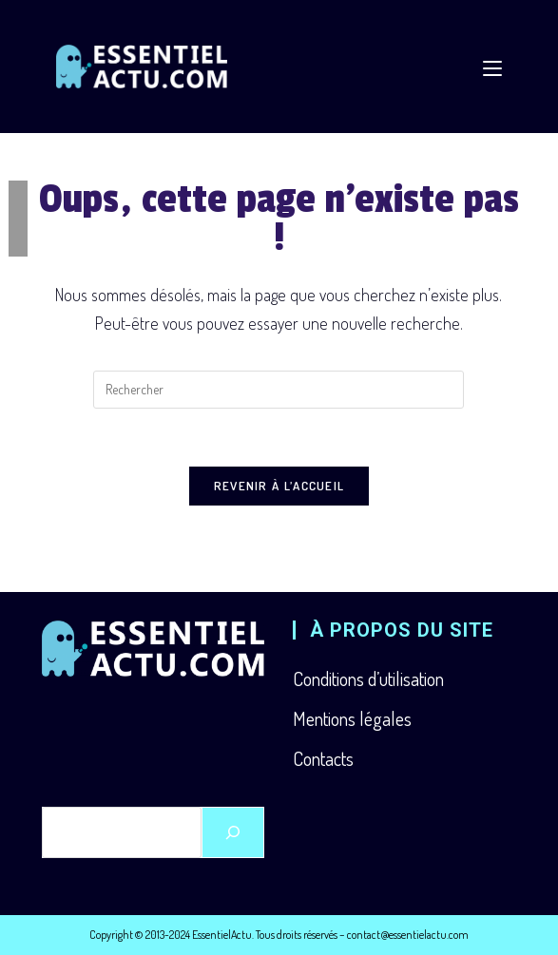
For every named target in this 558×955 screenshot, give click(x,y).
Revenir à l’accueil (279, 485)
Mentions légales (352, 718)
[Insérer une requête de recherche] (278, 390)
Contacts (323, 758)
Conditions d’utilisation (368, 678)
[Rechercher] (233, 832)
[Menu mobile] (492, 66)
